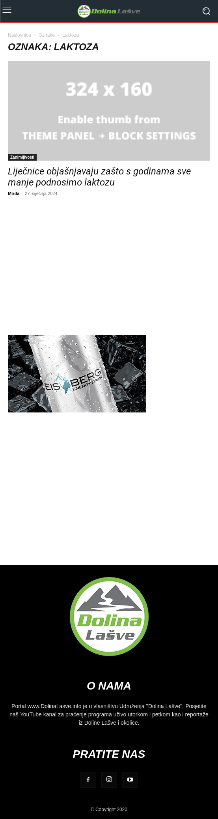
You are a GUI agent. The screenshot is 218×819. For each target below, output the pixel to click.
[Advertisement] (109, 264)
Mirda (13, 193)
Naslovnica (19, 35)
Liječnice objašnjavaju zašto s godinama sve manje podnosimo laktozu (99, 177)
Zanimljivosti (22, 157)
